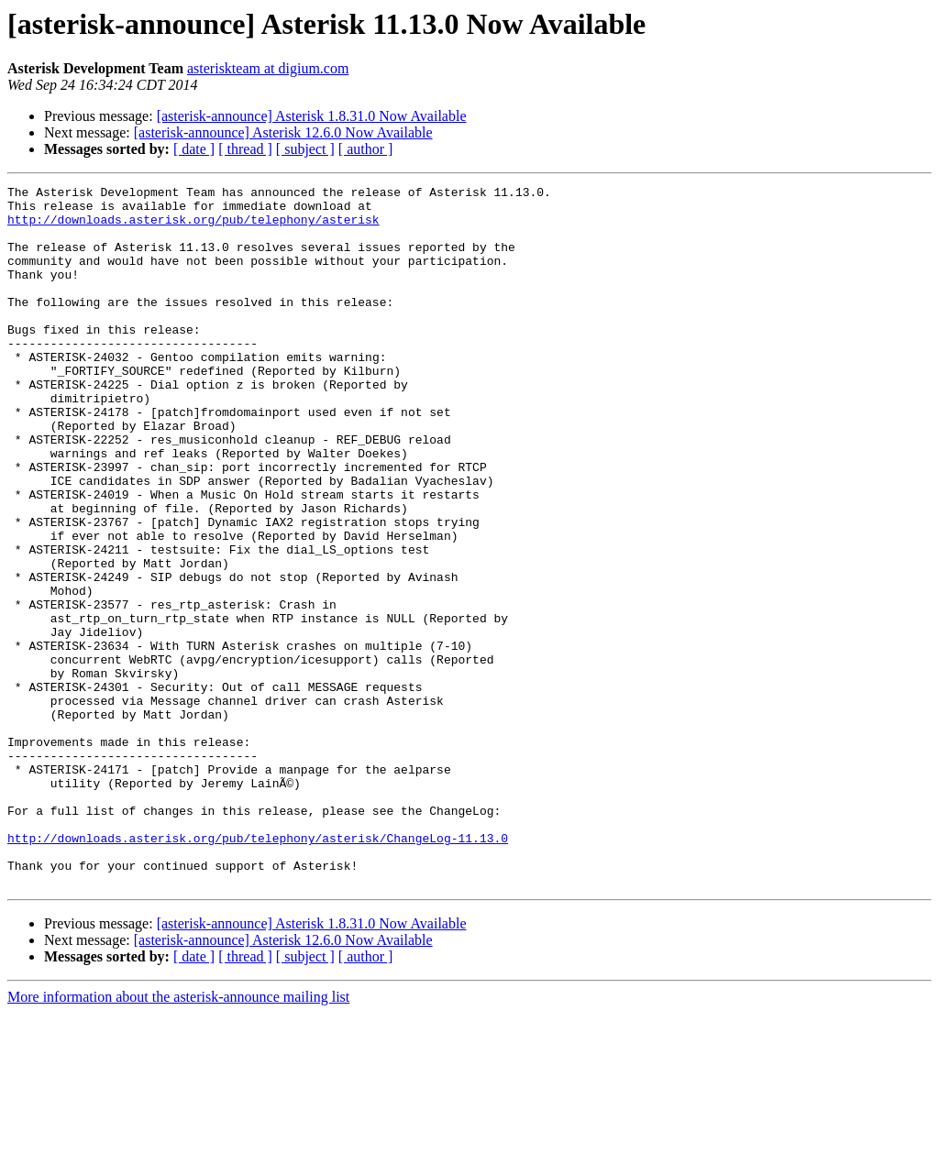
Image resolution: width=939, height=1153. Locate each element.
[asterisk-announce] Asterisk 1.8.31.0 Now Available (312, 116)
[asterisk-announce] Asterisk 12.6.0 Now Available (283, 132)
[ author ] (365, 149)
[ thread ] (245, 149)
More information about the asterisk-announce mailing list (178, 1137)
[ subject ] (305, 149)
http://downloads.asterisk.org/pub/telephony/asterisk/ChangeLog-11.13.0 (257, 969)
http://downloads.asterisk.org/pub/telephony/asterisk (193, 227)
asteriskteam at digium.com (267, 68)
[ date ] (194, 149)
